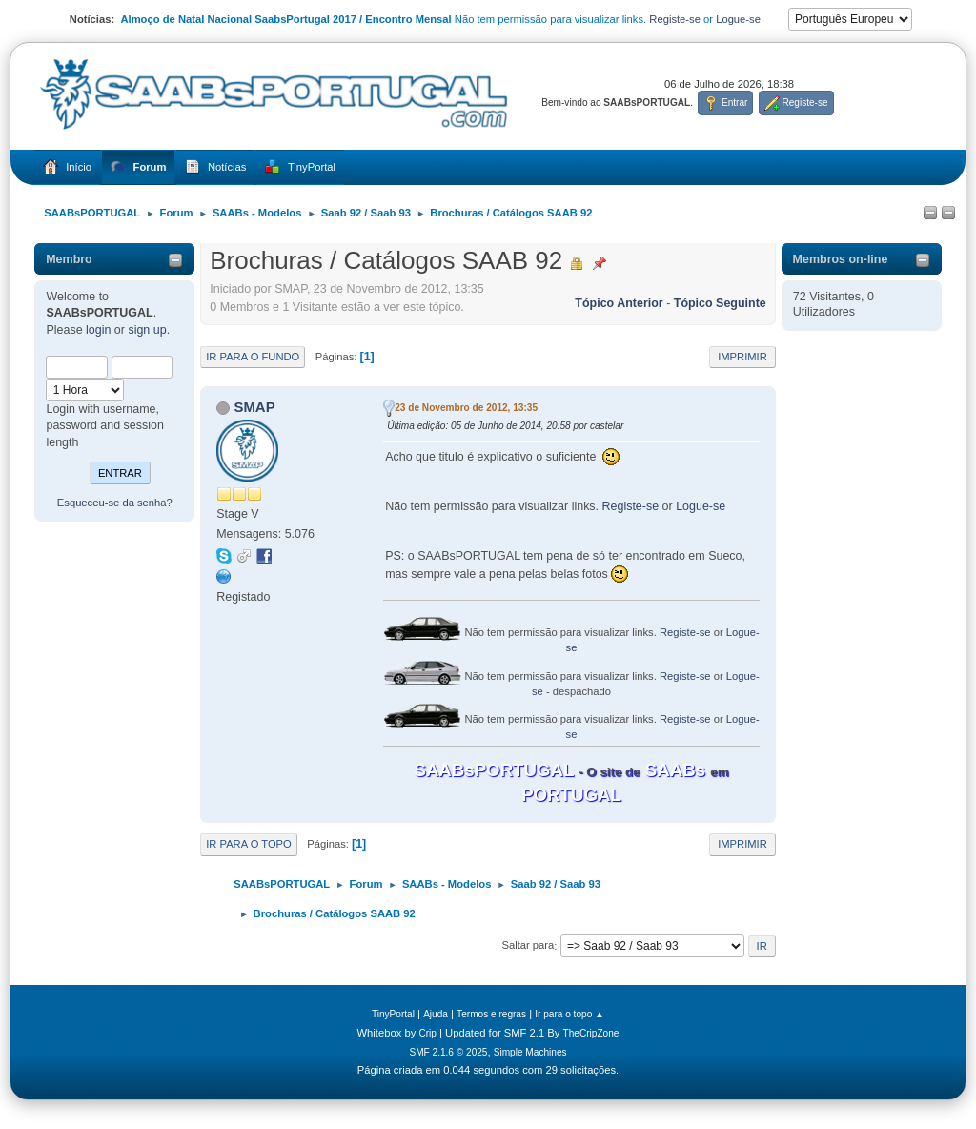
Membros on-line (840, 259)
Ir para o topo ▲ (569, 1014)
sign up (147, 330)
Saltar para (527, 946)
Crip (427, 1033)
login (98, 330)
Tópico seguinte (720, 303)
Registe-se (675, 19)
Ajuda (435, 1014)
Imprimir (742, 356)
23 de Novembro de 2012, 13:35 (466, 407)
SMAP (254, 407)
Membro (69, 259)
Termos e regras (491, 1014)
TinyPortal (393, 1014)
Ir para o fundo (252, 356)
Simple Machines (530, 1052)
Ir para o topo (249, 844)
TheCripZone (591, 1033)
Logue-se (738, 19)
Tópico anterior (618, 303)
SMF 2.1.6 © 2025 (448, 1052)
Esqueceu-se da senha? (115, 502)
